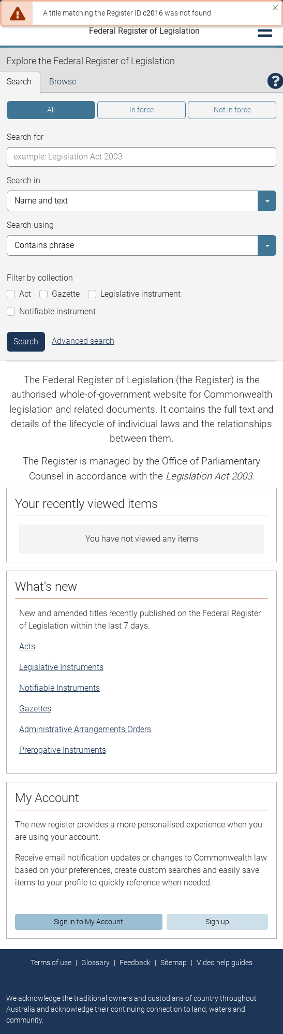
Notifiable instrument (57, 311)
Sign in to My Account (88, 922)
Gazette (66, 294)
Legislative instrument (140, 294)
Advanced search (83, 341)
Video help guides (224, 962)
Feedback (135, 962)
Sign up (217, 922)
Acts (27, 646)
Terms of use (51, 962)
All (51, 110)
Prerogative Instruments (62, 750)
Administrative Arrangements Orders (85, 729)
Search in (23, 180)
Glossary (95, 962)
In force (141, 110)
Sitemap (173, 962)
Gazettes (35, 708)
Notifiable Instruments (59, 688)
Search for (25, 137)
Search (25, 341)
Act (25, 294)
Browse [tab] (62, 81)
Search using (30, 225)
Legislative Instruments (61, 667)
